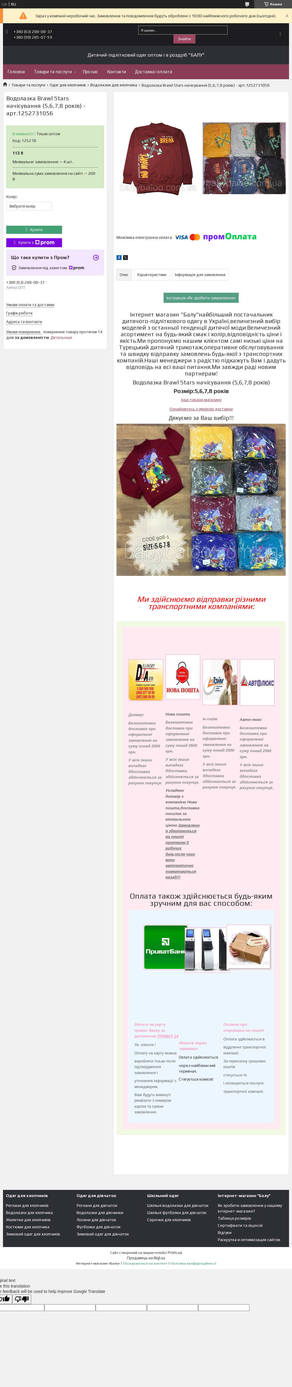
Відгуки (225, 1232)
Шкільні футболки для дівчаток (176, 1212)
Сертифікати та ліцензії (240, 1225)
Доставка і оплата (153, 71)
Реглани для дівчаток (97, 1205)
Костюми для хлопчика (27, 1226)
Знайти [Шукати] (184, 39)
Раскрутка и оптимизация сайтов (249, 1239)
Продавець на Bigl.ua (146, 1258)
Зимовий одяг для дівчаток (103, 1234)
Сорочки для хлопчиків (169, 1219)
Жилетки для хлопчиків (28, 1219)
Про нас (90, 71)
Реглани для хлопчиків (27, 1205)
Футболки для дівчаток (99, 1226)
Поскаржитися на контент (145, 1263)
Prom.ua (175, 1252)
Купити (36, 229)
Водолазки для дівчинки (100, 1212)
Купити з (36, 242)
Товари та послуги (53, 71)
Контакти (116, 71)
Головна (16, 71)
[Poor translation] (21, 1299)
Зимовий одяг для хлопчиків (33, 1234)
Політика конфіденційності (193, 1263)
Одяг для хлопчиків (68, 84)
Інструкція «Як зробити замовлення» (201, 297)
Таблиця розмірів (234, 1218)
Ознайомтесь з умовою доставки (201, 408)
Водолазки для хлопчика (113, 84)
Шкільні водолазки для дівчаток (178, 1205)
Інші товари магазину (201, 399)
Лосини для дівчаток (96, 1219)
